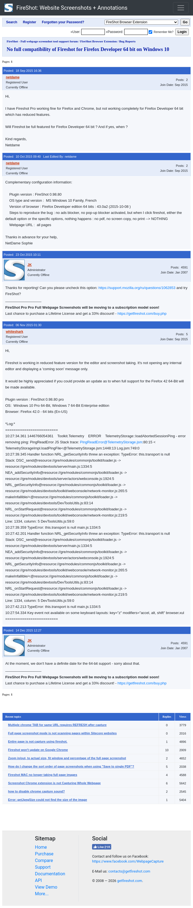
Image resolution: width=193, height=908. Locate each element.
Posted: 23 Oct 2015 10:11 (22, 254)
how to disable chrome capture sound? (36, 791)
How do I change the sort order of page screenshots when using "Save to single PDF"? (71, 766)
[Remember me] (150, 32)
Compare (44, 860)
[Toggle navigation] (181, 7)
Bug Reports (127, 41)
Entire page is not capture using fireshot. (37, 741)
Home (41, 847)
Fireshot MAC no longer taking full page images (42, 774)
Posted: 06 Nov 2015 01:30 (22, 325)
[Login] (93, 32)
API (38, 880)
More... (42, 893)
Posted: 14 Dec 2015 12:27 (22, 630)
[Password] (136, 32)
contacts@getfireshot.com (129, 871)
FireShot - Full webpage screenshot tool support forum (42, 41)
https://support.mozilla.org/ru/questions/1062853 (137, 288)
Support (42, 867)
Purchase (44, 853)
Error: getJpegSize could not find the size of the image (47, 799)
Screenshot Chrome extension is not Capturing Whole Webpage (54, 783)
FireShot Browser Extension (98, 41)
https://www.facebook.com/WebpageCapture (128, 861)
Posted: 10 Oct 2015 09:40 (22, 156)
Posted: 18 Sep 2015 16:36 (22, 70)
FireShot (66, 8)
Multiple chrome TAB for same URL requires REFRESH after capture (57, 725)
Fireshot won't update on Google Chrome (38, 749)
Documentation (50, 873)
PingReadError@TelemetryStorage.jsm (111, 442)
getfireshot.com (129, 881)
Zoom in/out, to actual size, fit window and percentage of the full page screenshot (67, 758)
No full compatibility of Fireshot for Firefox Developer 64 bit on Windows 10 (88, 49)
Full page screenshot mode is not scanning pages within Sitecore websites (62, 733)
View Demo (46, 887)
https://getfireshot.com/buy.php (142, 313)
